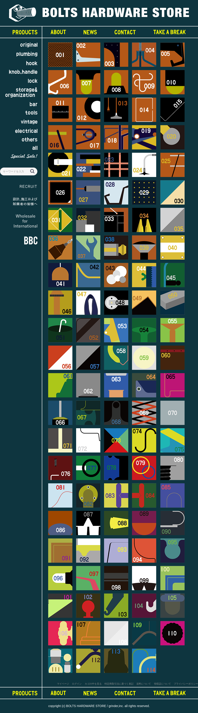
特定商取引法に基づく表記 (119, 683)
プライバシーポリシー (186, 683)
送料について (143, 683)
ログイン (77, 683)
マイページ (63, 683)
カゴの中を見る (93, 683)
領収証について (162, 683)
